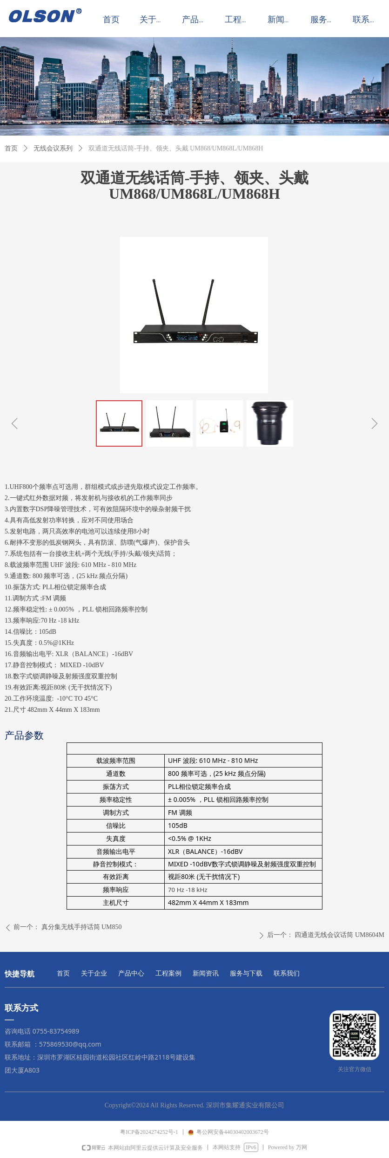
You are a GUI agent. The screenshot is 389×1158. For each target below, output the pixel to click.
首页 (11, 148)
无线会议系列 (53, 148)
